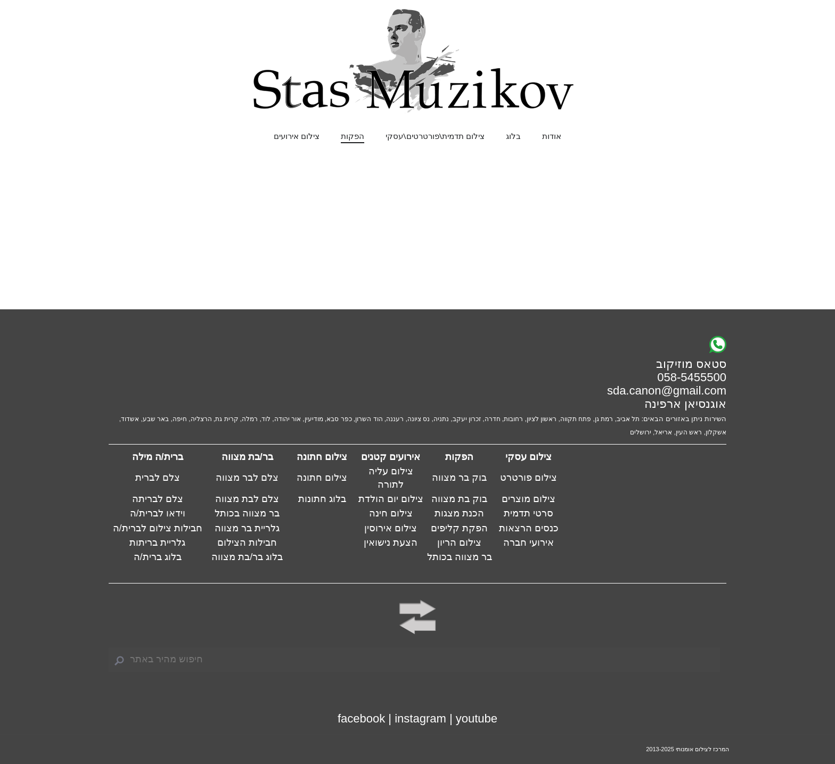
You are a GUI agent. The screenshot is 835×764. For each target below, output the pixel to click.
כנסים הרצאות (529, 528)
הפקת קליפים (459, 528)
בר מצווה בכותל (247, 513)
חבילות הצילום (247, 542)
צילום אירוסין (390, 528)
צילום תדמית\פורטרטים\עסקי (435, 135)
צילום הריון (459, 542)
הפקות (352, 135)
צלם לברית (157, 477)
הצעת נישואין (391, 542)
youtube (476, 718)
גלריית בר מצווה (247, 528)
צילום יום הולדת (390, 499)
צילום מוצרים (528, 499)
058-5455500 (691, 377)
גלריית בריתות (157, 542)
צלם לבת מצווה (247, 499)
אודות (551, 135)
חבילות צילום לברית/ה (157, 528)
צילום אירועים (297, 135)
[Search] (414, 659)
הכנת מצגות (459, 513)
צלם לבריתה (157, 499)
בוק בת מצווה (459, 499)
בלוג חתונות (322, 499)
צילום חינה (391, 513)
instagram (420, 718)
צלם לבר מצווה (247, 477)
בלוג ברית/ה (158, 557)
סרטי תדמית (528, 513)
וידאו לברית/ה (157, 513)
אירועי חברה (528, 542)
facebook (361, 718)
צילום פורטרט (528, 477)
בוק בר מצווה (459, 477)
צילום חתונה (322, 477)
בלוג (513, 135)
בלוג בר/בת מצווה (247, 557)
